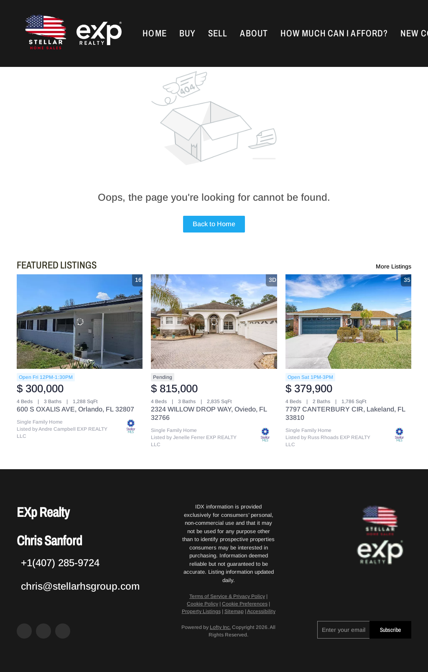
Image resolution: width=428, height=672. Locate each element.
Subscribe (390, 630)
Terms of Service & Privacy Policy (227, 596)
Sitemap (234, 611)
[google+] (62, 631)
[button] (44, 33)
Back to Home (214, 223)
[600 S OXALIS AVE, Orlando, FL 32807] (80, 321)
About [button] (254, 33)
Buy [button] (187, 33)
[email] (343, 630)
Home (154, 33)
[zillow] (43, 631)
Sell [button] (217, 33)
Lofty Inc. (220, 627)
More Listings (393, 266)
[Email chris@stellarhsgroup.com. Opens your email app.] (78, 586)
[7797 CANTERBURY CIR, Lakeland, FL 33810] (348, 321)
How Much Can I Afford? (334, 33)
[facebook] (24, 631)
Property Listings (201, 611)
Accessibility (261, 611)
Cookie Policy (202, 604)
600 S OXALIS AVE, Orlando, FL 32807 (75, 409)
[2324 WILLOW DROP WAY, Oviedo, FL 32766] (214, 321)
